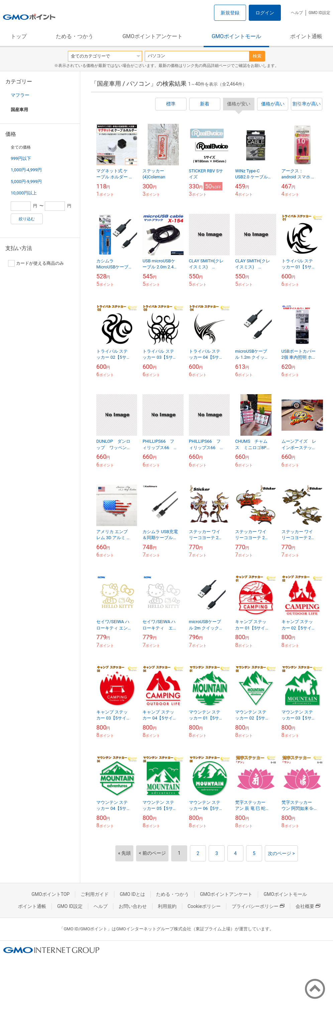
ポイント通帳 (306, 36)
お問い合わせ (133, 906)
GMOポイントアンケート (152, 36)
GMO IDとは (132, 894)
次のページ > (281, 853)
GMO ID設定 (319, 12)
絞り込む (27, 219)
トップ (19, 36)
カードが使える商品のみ (36, 263)
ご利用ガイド (95, 894)
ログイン (264, 12)
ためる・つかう (74, 36)
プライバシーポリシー (258, 906)
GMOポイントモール (236, 36)
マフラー (20, 95)
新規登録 (230, 12)
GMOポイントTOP (50, 894)
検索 (257, 56)
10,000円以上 (24, 192)
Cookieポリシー (204, 906)
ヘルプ (297, 12)
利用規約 (167, 906)
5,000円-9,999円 (26, 181)
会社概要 (308, 906)
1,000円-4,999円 (26, 169)
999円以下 (21, 158)
